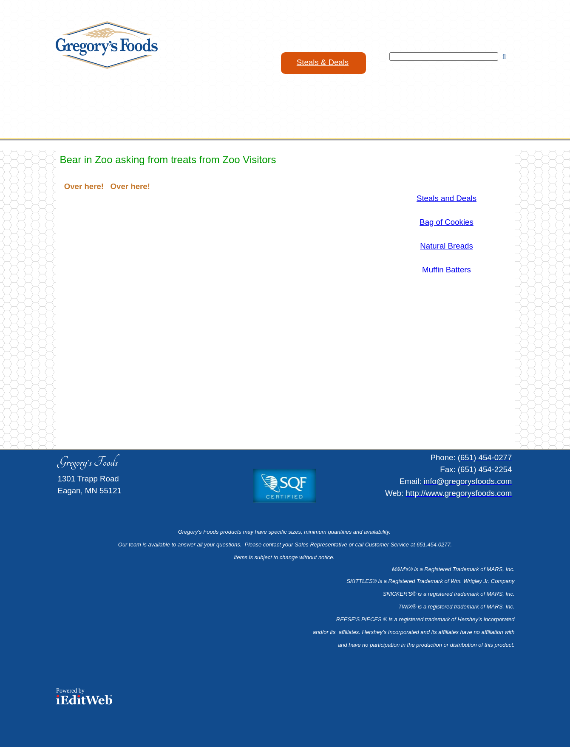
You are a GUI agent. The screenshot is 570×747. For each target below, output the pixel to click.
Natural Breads (446, 245)
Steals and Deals (446, 198)
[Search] (443, 56)
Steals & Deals (323, 62)
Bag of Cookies (447, 222)
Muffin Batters (446, 269)
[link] (323, 63)
